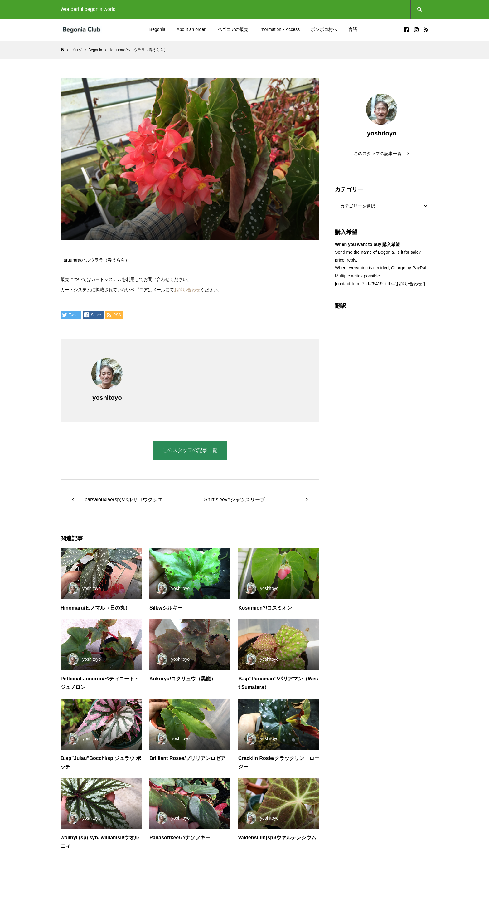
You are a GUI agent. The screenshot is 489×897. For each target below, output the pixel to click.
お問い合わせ (187, 289)
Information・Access (279, 29)
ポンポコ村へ (324, 29)
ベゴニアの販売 (233, 29)
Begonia (157, 29)
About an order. (191, 29)
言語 (352, 29)
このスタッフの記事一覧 (189, 450)
